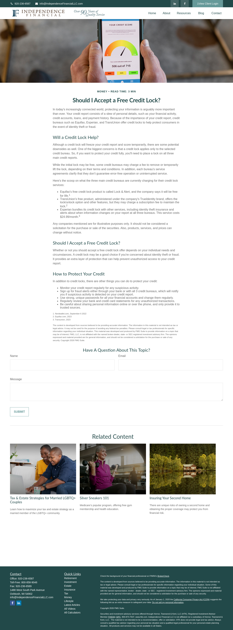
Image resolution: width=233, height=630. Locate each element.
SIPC (118, 617)
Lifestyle (69, 601)
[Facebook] (185, 3)
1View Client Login (207, 3)
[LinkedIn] (175, 3)
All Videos (70, 608)
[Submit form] (19, 411)
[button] (152, 13)
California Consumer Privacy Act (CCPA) (192, 599)
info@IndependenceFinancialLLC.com (59, 3)
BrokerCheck (163, 576)
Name (14, 355)
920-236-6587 (20, 3)
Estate (68, 585)
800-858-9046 (29, 582)
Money (68, 597)
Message (16, 379)
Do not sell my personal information (167, 602)
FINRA (111, 617)
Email (122, 355)
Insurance (69, 589)
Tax (66, 593)
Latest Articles (72, 604)
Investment (70, 582)
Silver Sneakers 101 (94, 498)
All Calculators (72, 612)
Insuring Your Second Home (170, 498)
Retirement (70, 578)
